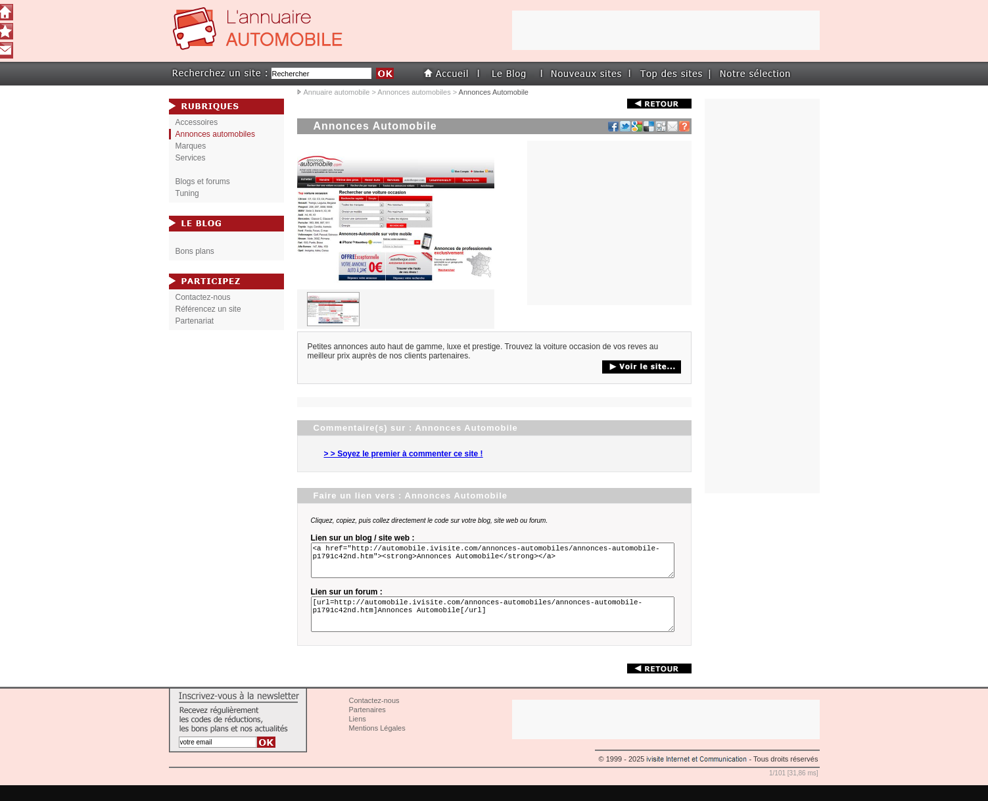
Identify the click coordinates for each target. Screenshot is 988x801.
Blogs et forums (203, 181)
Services (191, 157)
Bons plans (195, 251)
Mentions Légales (377, 744)
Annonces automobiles (413, 92)
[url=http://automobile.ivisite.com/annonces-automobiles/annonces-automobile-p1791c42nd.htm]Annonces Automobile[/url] (495, 626)
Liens (357, 735)
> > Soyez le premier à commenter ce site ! (403, 453)
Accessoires (197, 122)
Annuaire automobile (337, 92)
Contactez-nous (203, 297)
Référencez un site (208, 309)
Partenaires (367, 725)
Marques (191, 146)
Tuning (187, 193)
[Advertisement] (609, 223)
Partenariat (195, 321)
